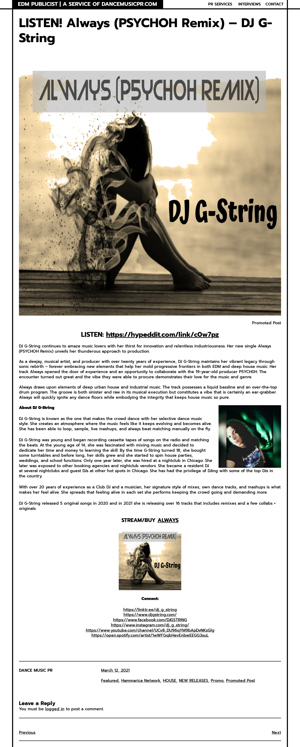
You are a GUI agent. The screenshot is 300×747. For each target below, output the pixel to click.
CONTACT (274, 4)
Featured (110, 681)
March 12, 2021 (115, 670)
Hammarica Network (140, 681)
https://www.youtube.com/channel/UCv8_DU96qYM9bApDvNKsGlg (150, 630)
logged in (54, 709)
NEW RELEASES (193, 681)
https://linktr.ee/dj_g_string (150, 610)
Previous (27, 732)
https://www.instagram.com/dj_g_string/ (150, 625)
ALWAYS (168, 520)
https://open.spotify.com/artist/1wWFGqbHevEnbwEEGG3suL (150, 635)
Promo (217, 681)
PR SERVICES (220, 4)
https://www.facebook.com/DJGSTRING (150, 620)
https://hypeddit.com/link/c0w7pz (162, 334)
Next (276, 732)
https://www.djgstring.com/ (150, 615)
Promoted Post (240, 681)
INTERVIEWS (249, 4)
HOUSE (169, 681)
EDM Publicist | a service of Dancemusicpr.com (87, 4)
